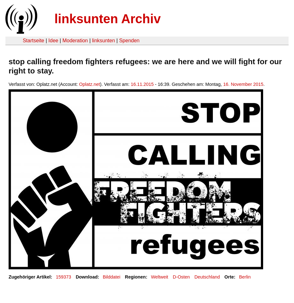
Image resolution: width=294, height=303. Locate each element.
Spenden (129, 40)
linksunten (103, 40)
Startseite (33, 40)
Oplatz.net (89, 84)
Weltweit (159, 276)
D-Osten (181, 276)
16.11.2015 (142, 84)
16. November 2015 (243, 84)
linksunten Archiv (107, 19)
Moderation (75, 40)
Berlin (245, 276)
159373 (63, 276)
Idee (53, 40)
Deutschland (207, 276)
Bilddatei (111, 276)
